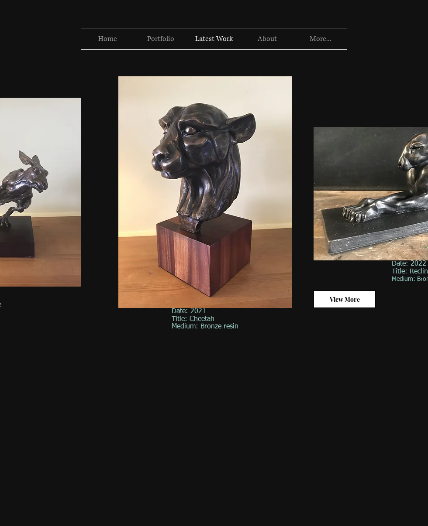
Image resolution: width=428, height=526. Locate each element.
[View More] (345, 299)
